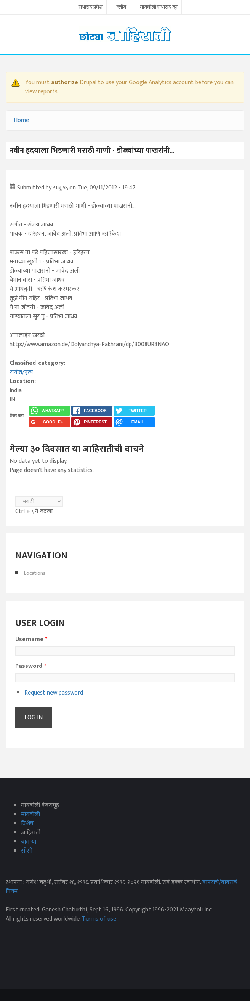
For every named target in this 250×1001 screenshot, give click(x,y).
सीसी (26, 851)
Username (31, 639)
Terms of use (99, 919)
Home (21, 120)
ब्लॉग (121, 7)
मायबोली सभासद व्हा (159, 7)
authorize (64, 82)
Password (30, 666)
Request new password (53, 693)
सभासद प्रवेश (91, 7)
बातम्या (28, 842)
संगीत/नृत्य (21, 372)
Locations (34, 573)
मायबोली (30, 814)
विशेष (27, 823)
